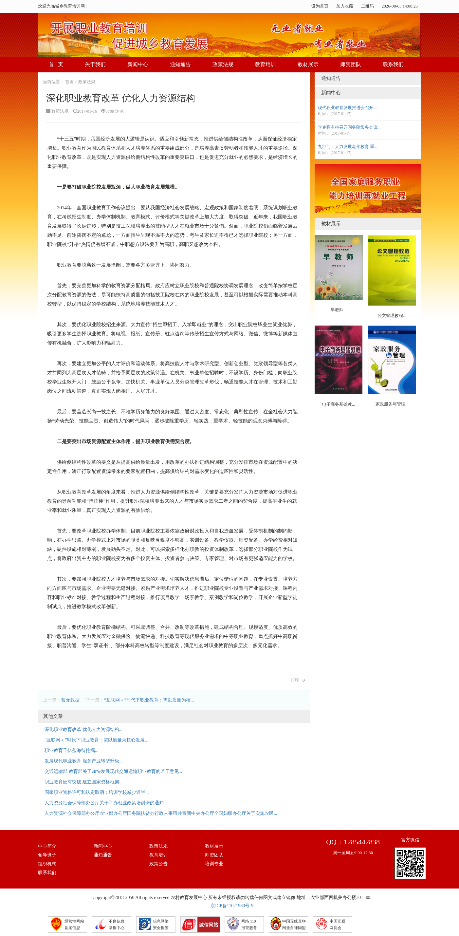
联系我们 (393, 64)
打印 (295, 680)
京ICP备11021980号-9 (232, 905)
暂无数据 (70, 700)
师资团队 (350, 64)
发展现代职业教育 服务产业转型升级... (83, 760)
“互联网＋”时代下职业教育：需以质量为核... (149, 700)
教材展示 (308, 64)
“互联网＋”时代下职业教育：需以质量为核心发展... (96, 740)
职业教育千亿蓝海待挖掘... (72, 750)
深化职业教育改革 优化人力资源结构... (83, 729)
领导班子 (47, 854)
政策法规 (222, 64)
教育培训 (265, 64)
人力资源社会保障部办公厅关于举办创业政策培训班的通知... (106, 802)
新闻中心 (137, 64)
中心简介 (47, 846)
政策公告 (158, 863)
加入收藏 (344, 6)
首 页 (56, 64)
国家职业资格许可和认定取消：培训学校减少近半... (97, 792)
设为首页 (319, 6)
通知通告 (180, 64)
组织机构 (47, 863)
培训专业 (214, 863)
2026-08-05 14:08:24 (400, 6)
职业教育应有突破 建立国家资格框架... (83, 781)
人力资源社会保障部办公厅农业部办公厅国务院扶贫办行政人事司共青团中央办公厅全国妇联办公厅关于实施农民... (161, 813)
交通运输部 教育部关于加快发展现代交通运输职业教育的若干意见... (113, 771)
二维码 (367, 6)
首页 (69, 81)
